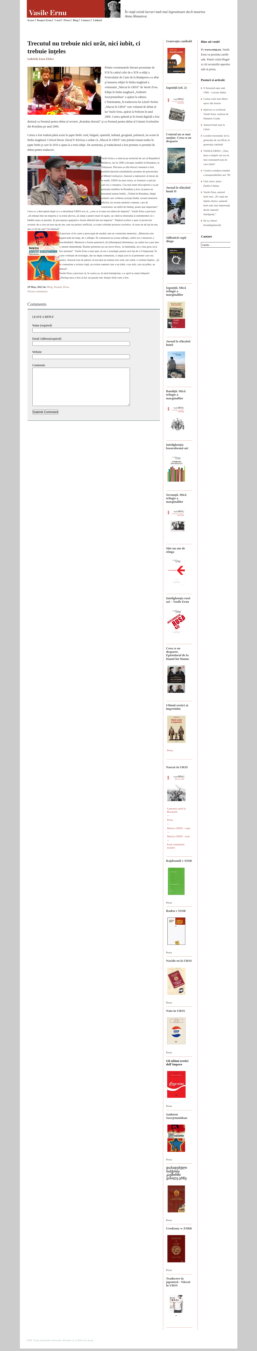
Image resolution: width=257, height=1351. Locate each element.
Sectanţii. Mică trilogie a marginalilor (176, 498)
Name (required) (42, 325)
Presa (67, 20)
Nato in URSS (175, 1011)
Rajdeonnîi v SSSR (179, 861)
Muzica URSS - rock (178, 836)
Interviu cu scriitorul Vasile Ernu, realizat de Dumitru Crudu (216, 114)
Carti (57, 20)
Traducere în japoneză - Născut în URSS (178, 1282)
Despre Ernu (44, 20)
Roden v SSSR (176, 911)
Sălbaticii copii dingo (176, 239)
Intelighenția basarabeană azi (177, 446)
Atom (90, 1340)
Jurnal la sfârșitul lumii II (178, 189)
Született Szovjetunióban (176, 1116)
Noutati (58, 286)
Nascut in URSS (177, 767)
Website (37, 352)
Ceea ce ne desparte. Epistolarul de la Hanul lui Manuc (177, 653)
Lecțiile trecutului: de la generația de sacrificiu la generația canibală (216, 140)
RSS (80, 1340)
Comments (38, 365)
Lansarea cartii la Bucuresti (176, 810)
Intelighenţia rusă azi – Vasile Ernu (178, 599)
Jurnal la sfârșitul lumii (178, 343)
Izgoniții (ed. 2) (176, 87)
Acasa (30, 20)
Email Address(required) (46, 338)
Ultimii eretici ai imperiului (177, 706)
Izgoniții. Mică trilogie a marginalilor (176, 291)
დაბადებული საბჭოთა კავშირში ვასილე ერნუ (176, 1173)
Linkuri (97, 20)
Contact (85, 20)
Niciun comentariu (37, 291)
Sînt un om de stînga (175, 550)
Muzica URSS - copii (178, 828)
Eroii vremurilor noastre (176, 846)
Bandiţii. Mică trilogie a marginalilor (176, 394)
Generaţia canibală (179, 41)
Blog (75, 20)
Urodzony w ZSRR (179, 1228)
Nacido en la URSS (179, 960)
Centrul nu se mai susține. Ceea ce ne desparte (178, 137)
